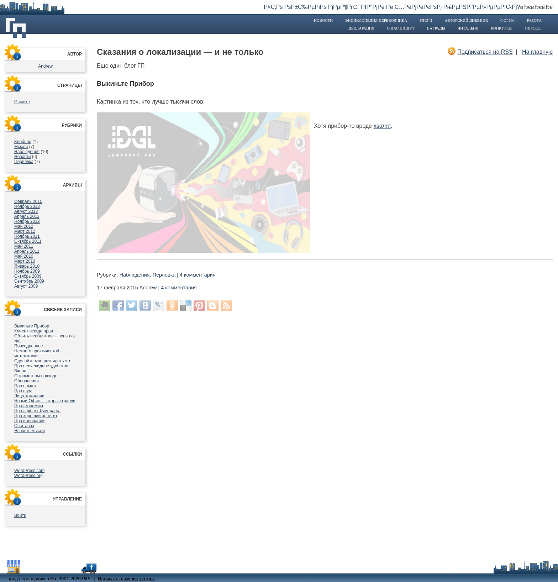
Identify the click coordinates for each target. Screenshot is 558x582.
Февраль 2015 (28, 201)
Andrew (45, 66)
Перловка (23, 161)
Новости (323, 20)
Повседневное (28, 346)
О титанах (24, 425)
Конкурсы (501, 28)
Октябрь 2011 (28, 241)
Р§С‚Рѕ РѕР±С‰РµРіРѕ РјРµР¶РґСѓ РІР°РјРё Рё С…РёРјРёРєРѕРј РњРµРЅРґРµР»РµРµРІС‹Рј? (392, 7)
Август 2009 (26, 286)
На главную (537, 52)
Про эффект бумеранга (37, 410)
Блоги (426, 20)
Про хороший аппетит (35, 415)
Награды (436, 28)
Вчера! (20, 370)
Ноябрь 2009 (27, 271)
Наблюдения (27, 151)
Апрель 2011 (27, 251)
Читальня (468, 28)
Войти (20, 515)
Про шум (23, 390)
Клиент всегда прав (33, 331)
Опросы (533, 28)
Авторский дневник (466, 20)
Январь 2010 (27, 266)
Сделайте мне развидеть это (43, 360)
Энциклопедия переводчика (376, 20)
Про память (25, 385)
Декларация (361, 28)
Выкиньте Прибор (31, 326)
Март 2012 (24, 231)
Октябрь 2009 (28, 276)
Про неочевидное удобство (41, 365)
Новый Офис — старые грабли (44, 400)
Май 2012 (23, 226)
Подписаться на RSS (484, 52)
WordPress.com (29, 470)
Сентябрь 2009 (29, 281)
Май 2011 (23, 246)
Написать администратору (126, 578)
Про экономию (28, 405)
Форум (507, 20)
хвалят (382, 126)
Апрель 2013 (27, 216)
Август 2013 (26, 211)
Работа (534, 20)
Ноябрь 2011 (27, 236)
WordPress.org (28, 475)
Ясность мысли (29, 430)
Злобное (22, 141)
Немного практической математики (36, 353)
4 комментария (197, 275)
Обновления (26, 380)
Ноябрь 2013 (27, 206)
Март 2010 (24, 261)
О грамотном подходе (35, 375)
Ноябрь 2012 (27, 221)
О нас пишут (401, 28)
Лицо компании (29, 395)
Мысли (21, 146)
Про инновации (29, 420)
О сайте (22, 101)
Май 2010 (23, 256)
